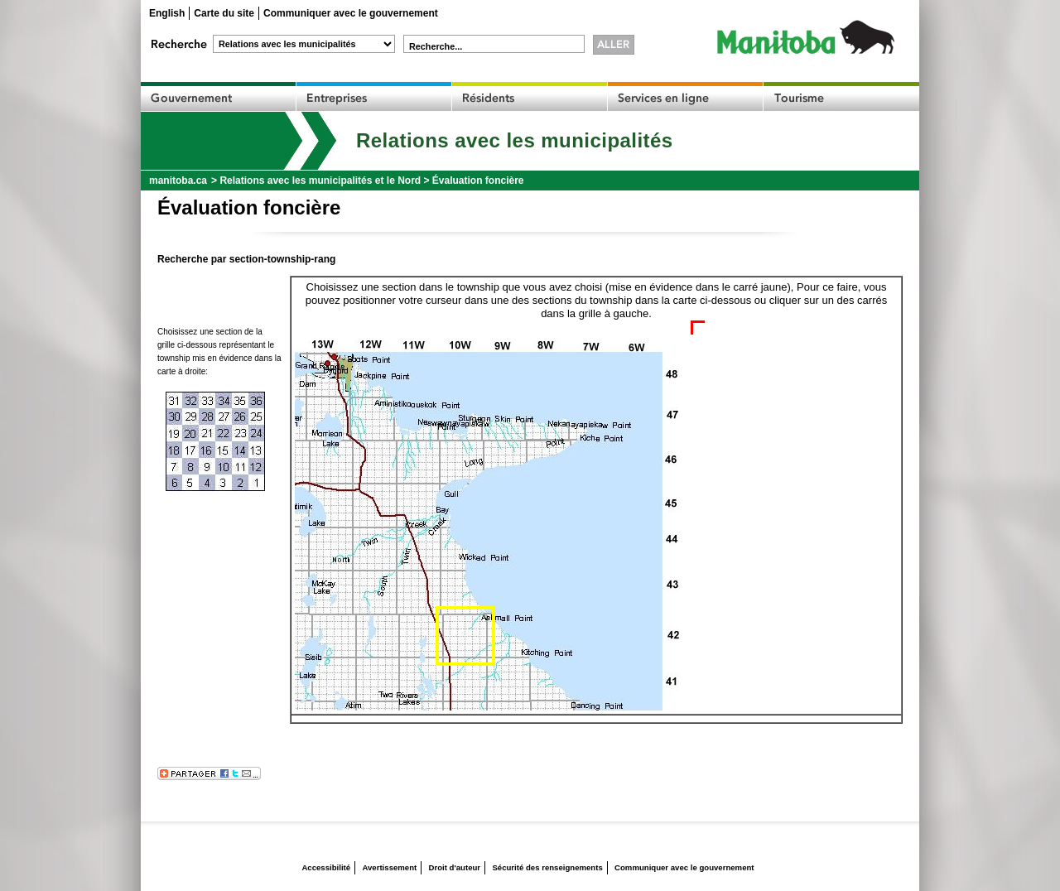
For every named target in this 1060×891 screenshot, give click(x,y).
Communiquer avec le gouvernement (350, 13)
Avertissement (389, 867)
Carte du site (224, 13)
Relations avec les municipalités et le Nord (320, 180)
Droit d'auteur (455, 867)
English (167, 13)
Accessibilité (325, 867)
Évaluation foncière (478, 180)
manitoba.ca (178, 180)
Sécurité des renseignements (547, 867)
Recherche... (435, 46)
